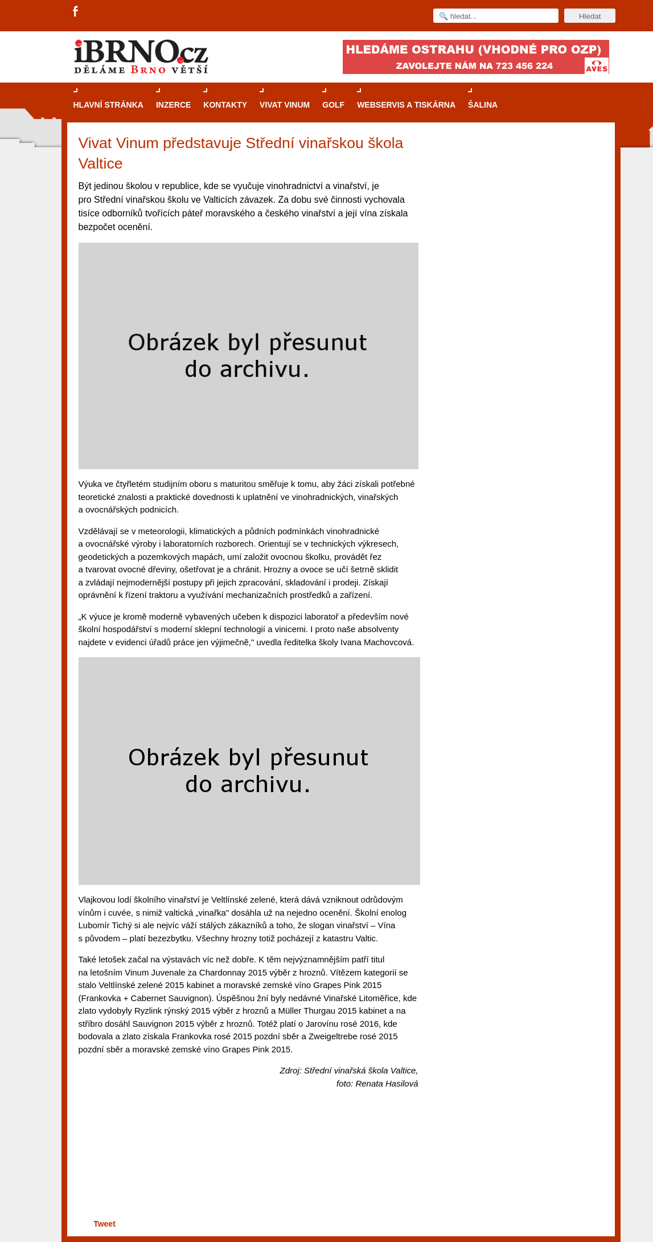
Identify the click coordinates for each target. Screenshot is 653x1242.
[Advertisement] (246, 1172)
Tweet (104, 1223)
